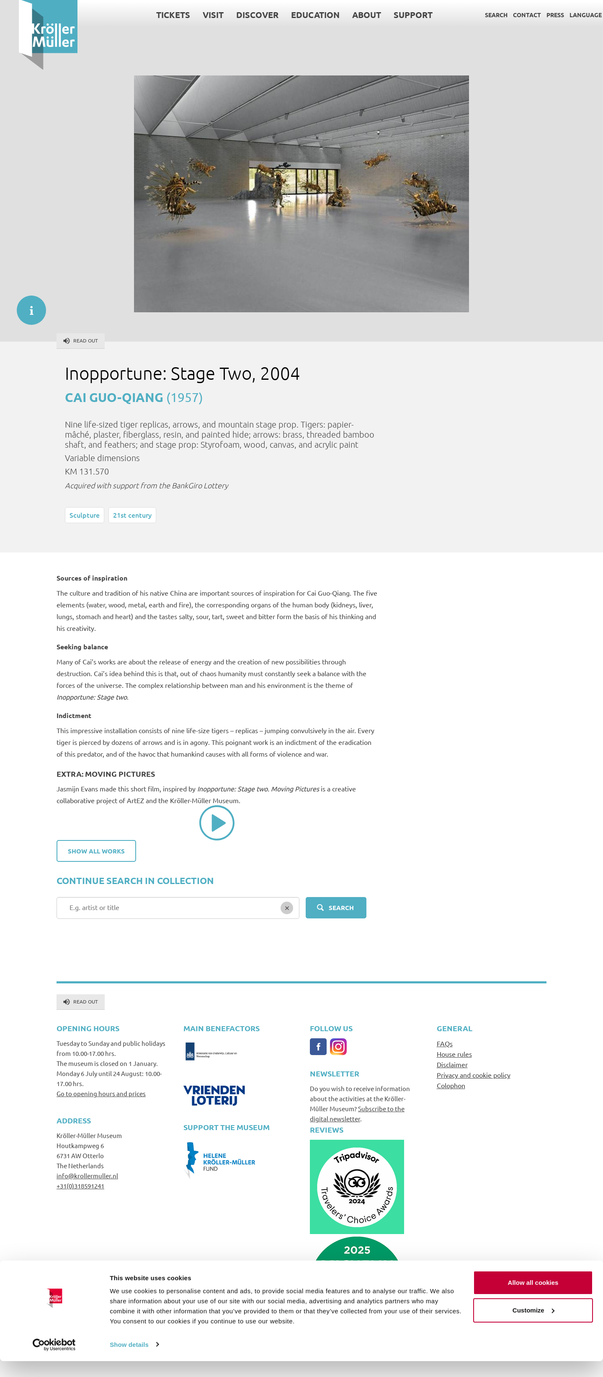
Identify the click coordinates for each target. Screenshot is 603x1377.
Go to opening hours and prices (101, 1093)
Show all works (96, 851)
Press (536, 14)
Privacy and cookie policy (473, 1075)
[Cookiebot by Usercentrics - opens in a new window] (54, 1360)
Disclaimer (452, 1064)
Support (394, 14)
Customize (533, 1326)
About (347, 14)
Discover (238, 14)
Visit (194, 14)
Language (567, 14)
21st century (132, 514)
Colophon (451, 1085)
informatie (27, 306)
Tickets (154, 14)
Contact (508, 14)
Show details (129, 1360)
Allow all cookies (533, 1298)
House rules (454, 1054)
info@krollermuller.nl (87, 1176)
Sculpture (85, 514)
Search (477, 14)
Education (296, 14)
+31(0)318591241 (80, 1186)
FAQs (445, 1043)
